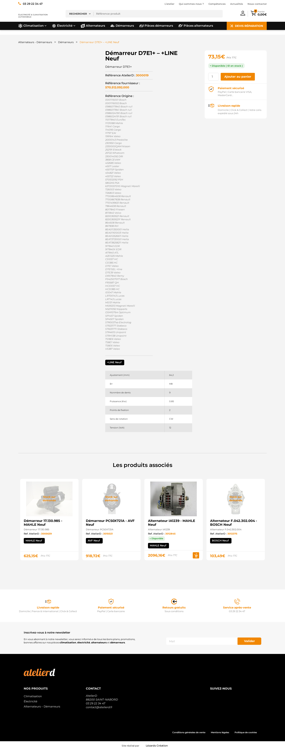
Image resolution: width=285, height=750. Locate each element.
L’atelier (169, 3)
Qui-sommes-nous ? (191, 3)
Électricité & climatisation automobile (33, 16)
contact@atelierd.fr (99, 707)
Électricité (30, 701)
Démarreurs (66, 42)
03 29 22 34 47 (95, 703)
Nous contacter (257, 3)
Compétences (217, 3)
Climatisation (33, 696)
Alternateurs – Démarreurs (42, 706)
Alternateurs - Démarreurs (35, 42)
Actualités (236, 3)
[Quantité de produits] (213, 77)
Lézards (157, 745)
